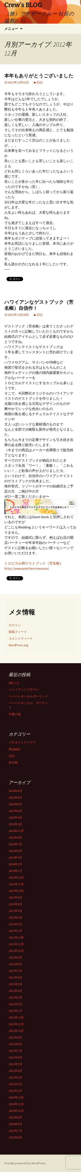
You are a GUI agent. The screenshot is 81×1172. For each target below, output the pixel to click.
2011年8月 (15, 1044)
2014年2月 (15, 864)
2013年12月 (16, 877)
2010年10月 (16, 1111)
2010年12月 (16, 1097)
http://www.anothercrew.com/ (26, 568)
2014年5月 (15, 851)
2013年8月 (15, 904)
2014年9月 (15, 837)
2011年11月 (16, 1024)
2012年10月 (16, 951)
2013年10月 (16, 891)
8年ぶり (14, 683)
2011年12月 (16, 1017)
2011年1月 (15, 1091)
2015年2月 (15, 824)
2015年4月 (15, 817)
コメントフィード (21, 638)
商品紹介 (15, 749)
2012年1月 (15, 1011)
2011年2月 (15, 1084)
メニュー (11, 29)
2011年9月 (15, 1037)
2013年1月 (15, 931)
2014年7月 (15, 844)
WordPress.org (18, 645)
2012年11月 (16, 944)
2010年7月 (15, 1131)
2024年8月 (15, 791)
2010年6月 (15, 1137)
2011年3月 (15, 1077)
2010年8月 (15, 1124)
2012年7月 (15, 971)
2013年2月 (15, 924)
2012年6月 (15, 977)
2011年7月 (15, 1051)
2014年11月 (16, 831)
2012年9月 (15, 957)
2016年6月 (15, 804)
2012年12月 (16, 937)
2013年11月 (16, 884)
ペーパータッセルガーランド (28, 696)
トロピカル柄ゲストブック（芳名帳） (33, 563)
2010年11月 (16, 1104)
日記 (40, 82)
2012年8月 (15, 964)
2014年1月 (15, 871)
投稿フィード (18, 632)
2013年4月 (15, 911)
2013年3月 (15, 917)
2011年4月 (15, 1071)
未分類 (13, 762)
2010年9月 (15, 1117)
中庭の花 (15, 714)
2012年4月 (15, 991)
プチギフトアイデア (22, 742)
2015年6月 (15, 811)
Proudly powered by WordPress (25, 1163)
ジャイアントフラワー (24, 690)
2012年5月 (15, 984)
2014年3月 (15, 857)
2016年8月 (15, 797)
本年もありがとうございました (38, 76)
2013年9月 (15, 897)
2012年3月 (15, 997)
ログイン (15, 625)
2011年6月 (15, 1057)
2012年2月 (15, 1004)
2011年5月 (15, 1064)
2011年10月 (16, 1031)
